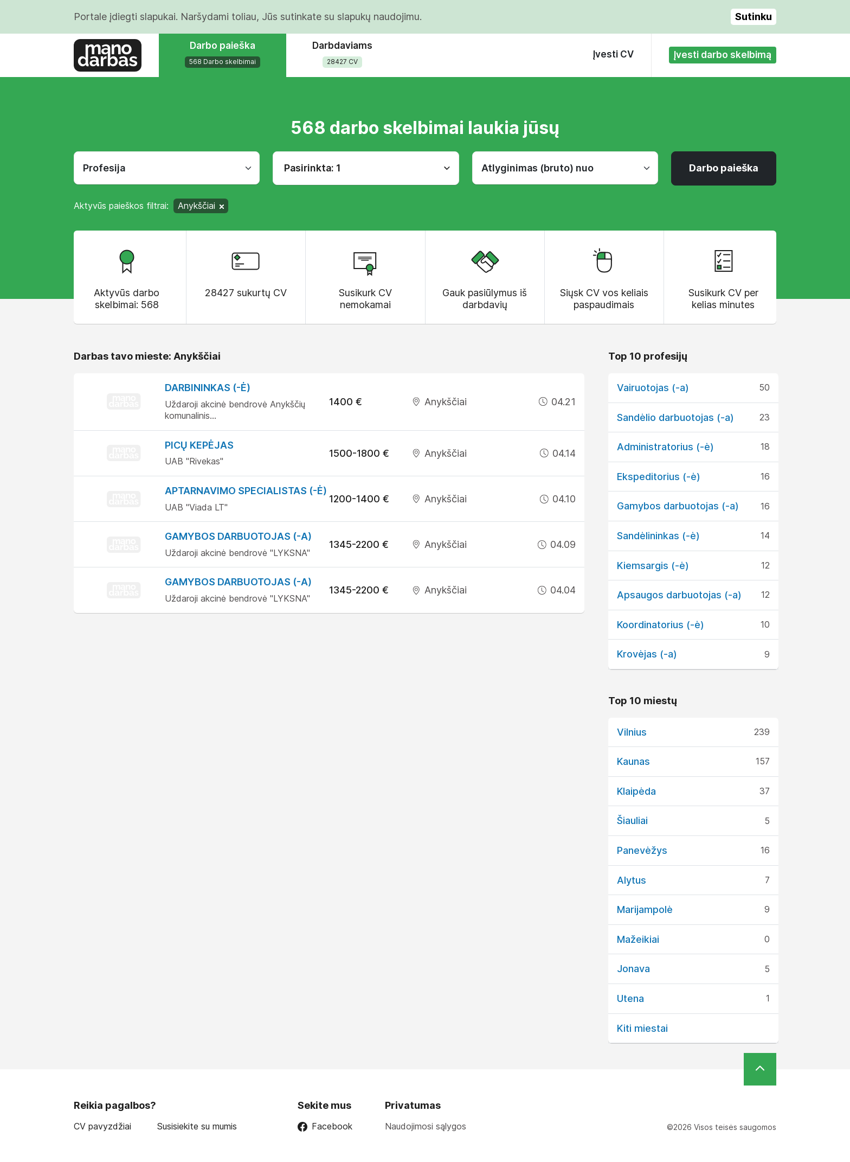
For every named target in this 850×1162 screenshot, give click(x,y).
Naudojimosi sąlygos (425, 1126)
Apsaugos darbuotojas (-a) (679, 595)
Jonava (633, 968)
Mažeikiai (638, 939)
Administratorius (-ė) (665, 446)
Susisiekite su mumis (197, 1126)
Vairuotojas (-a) (653, 387)
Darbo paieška (723, 168)
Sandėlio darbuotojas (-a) (675, 417)
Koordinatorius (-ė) (660, 624)
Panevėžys (642, 850)
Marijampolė (645, 909)
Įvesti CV (613, 54)
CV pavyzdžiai (102, 1126)
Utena (630, 998)
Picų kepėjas (199, 445)
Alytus (631, 880)
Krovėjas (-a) (647, 654)
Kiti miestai (642, 1028)
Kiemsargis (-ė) (653, 565)
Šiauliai (632, 820)
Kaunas (633, 761)
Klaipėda (636, 791)
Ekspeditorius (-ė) (658, 476)
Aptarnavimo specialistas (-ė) (246, 490)
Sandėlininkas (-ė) (658, 535)
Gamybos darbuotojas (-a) (238, 536)
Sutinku (753, 16)
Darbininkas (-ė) (207, 387)
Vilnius (632, 732)
